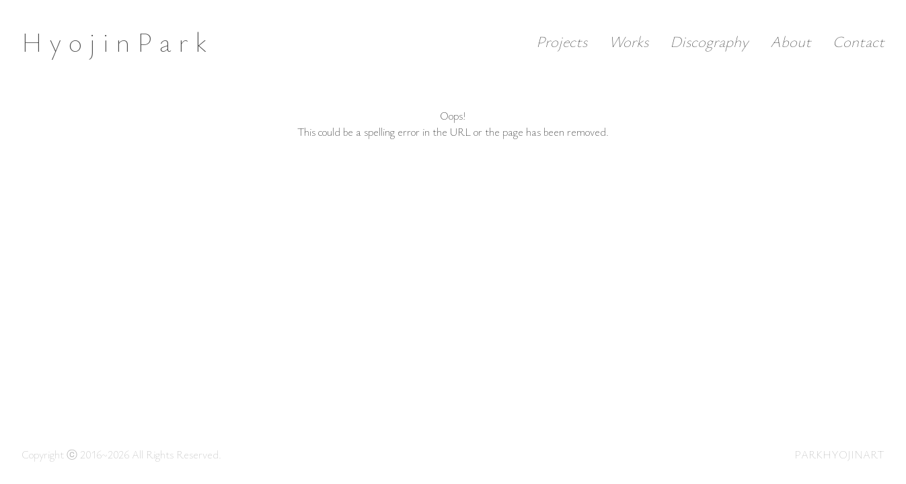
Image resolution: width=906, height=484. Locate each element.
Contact (858, 41)
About (790, 41)
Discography (709, 41)
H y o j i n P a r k (114, 42)
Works (628, 41)
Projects (561, 41)
